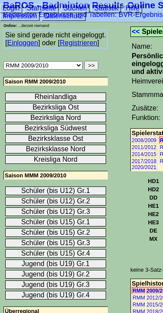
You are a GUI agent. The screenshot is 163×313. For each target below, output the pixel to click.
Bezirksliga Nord (55, 117)
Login (11, 8)
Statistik (106, 8)
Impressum (20, 16)
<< (136, 31)
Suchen (75, 8)
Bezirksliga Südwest (55, 128)
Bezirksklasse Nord (56, 149)
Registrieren (78, 43)
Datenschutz (63, 16)
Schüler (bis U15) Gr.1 (55, 222)
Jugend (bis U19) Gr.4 (56, 295)
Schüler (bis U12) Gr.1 (55, 190)
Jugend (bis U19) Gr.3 (56, 284)
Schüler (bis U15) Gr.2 (55, 232)
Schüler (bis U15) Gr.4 (55, 253)
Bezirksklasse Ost (55, 138)
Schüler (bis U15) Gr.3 (55, 242)
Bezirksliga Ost (56, 107)
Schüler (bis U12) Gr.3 (55, 211)
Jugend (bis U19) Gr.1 (56, 263)
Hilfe (133, 8)
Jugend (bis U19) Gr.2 (56, 274)
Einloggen (22, 43)
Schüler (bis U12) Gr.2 (55, 201)
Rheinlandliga (56, 96)
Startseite (42, 8)
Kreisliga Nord (55, 159)
